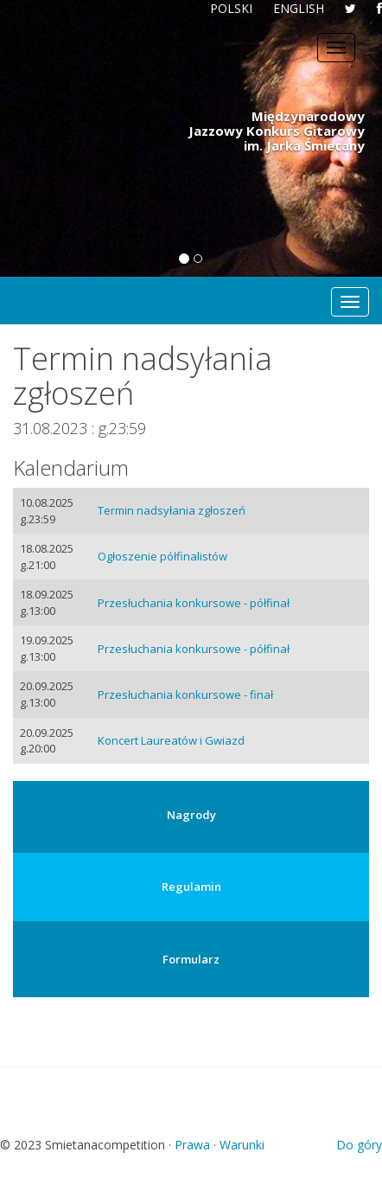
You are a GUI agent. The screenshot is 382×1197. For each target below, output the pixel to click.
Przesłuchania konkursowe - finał (185, 694)
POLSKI (231, 8)
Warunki (242, 1144)
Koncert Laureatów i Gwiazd (171, 740)
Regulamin (191, 886)
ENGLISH (298, 8)
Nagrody (191, 815)
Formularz (191, 959)
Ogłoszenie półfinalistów (162, 556)
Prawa (192, 1144)
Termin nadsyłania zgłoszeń (171, 510)
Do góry (359, 1144)
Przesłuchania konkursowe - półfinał (194, 603)
